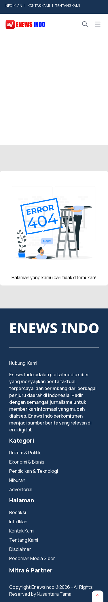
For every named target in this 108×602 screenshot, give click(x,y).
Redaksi (17, 512)
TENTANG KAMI (67, 5)
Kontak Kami (21, 531)
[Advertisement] (54, 91)
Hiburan (17, 480)
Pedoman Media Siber (32, 558)
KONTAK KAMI (39, 5)
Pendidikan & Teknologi (33, 471)
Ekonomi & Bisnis (26, 462)
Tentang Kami (23, 540)
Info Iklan (18, 521)
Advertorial (20, 489)
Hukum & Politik (25, 452)
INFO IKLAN (13, 5)
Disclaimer (20, 549)
